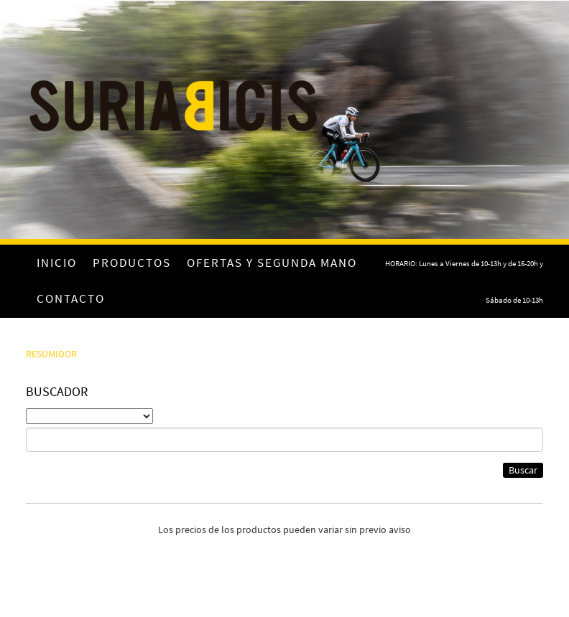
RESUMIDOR (51, 353)
